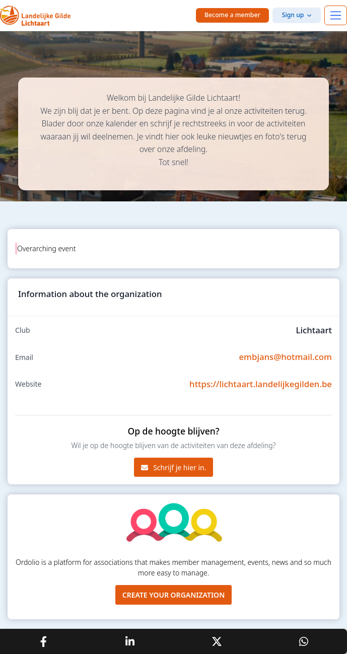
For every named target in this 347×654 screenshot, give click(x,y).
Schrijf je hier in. (173, 467)
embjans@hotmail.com (285, 356)
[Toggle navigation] (335, 15)
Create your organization (173, 595)
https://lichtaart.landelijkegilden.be (260, 384)
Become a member (232, 15)
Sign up (293, 15)
